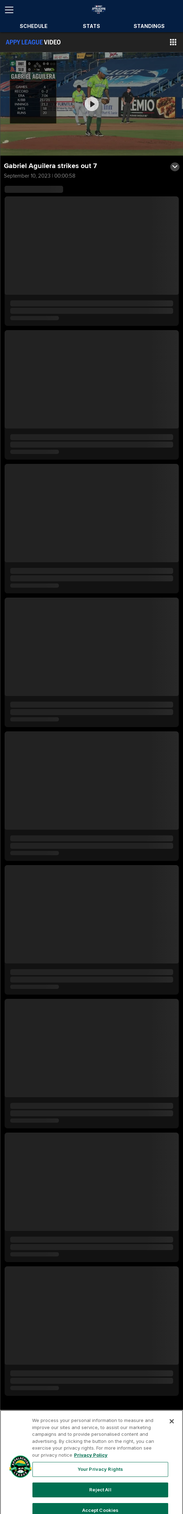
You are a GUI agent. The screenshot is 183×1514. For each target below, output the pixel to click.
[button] (173, 42)
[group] (91, 104)
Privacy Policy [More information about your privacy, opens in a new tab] (91, 1466)
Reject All (100, 1500)
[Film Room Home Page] (33, 42)
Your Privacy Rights (100, 1480)
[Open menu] (12, 10)
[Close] (171, 1432)
